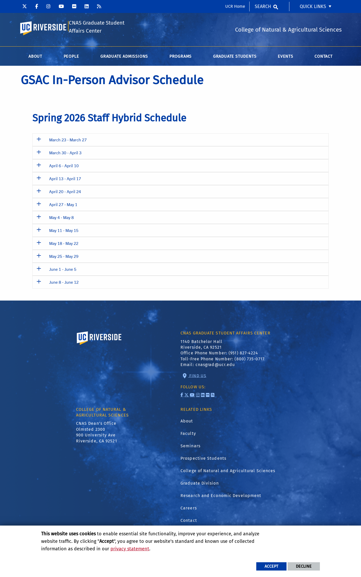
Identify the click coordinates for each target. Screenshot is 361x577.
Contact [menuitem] (323, 57)
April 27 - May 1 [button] (63, 205)
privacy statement (129, 549)
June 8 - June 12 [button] (64, 283)
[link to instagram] (198, 396)
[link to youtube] (192, 396)
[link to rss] (213, 396)
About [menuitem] (35, 57)
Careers (188, 509)
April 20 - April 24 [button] (65, 192)
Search (263, 6)
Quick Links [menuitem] (313, 6)
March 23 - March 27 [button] (68, 140)
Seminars (190, 446)
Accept (271, 566)
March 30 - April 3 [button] (65, 153)
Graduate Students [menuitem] (235, 57)
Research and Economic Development (220, 496)
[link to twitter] (186, 396)
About (186, 422)
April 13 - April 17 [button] (65, 179)
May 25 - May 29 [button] (63, 257)
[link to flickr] (208, 396)
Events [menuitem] (285, 57)
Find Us (197, 376)
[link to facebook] (181, 396)
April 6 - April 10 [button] (64, 166)
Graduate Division (199, 484)
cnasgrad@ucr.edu (215, 365)
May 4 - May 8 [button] (61, 218)
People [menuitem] (71, 57)
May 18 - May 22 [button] (63, 244)
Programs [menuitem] (180, 57)
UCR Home (235, 6)
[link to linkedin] (203, 396)
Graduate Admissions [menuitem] (124, 57)
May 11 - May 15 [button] (63, 231)
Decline (304, 566)
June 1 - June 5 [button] (62, 270)
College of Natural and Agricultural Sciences (227, 471)
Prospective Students (203, 459)
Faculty (188, 434)
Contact (188, 521)
